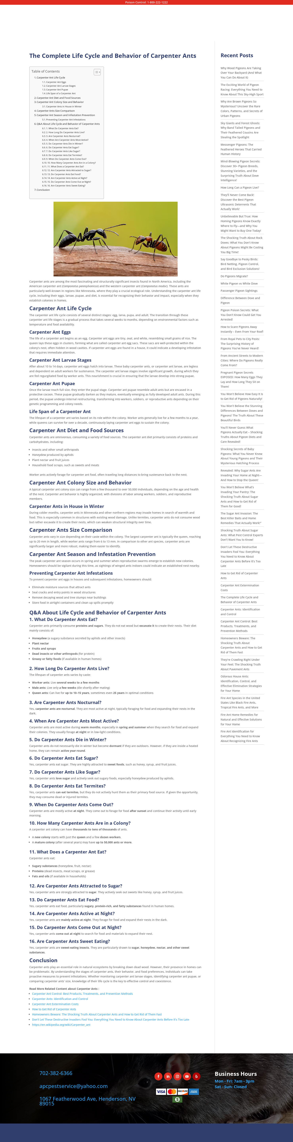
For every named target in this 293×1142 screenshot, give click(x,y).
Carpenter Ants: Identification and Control (60, 999)
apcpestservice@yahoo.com (73, 1086)
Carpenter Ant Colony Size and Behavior (60, 102)
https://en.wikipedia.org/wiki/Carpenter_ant (61, 1025)
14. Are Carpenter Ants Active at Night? (67, 177)
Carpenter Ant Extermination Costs (55, 1004)
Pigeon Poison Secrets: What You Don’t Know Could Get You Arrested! (241, 315)
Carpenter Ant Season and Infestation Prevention (66, 115)
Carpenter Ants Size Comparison (56, 110)
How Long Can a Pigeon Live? (240, 187)
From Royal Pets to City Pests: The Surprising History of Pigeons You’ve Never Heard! (240, 343)
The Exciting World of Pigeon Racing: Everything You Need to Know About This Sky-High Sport (242, 89)
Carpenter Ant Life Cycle (51, 77)
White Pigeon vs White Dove (239, 283)
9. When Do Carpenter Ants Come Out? (66, 158)
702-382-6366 (55, 1073)
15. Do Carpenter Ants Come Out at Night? (69, 181)
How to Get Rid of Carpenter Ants (54, 1009)
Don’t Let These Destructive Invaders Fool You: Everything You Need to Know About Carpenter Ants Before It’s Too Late (110, 1019)
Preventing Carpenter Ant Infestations (65, 119)
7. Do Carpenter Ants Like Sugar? (63, 151)
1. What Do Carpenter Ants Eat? (62, 128)
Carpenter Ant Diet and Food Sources (58, 98)
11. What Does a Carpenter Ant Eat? (65, 166)
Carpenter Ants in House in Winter (64, 106)
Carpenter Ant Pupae (57, 89)
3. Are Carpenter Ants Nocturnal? (63, 136)
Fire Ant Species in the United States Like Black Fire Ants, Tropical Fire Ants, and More (240, 702)
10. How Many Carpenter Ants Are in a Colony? (71, 162)
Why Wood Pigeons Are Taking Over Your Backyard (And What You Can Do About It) (241, 72)
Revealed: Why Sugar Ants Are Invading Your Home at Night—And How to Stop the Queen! (241, 475)
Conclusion (43, 190)
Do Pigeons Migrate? (235, 276)
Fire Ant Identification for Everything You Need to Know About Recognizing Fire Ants (240, 736)
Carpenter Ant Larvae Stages (61, 85)
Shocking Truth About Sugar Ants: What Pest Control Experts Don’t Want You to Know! (242, 535)
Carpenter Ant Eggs (56, 81)
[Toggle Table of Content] (95, 72)
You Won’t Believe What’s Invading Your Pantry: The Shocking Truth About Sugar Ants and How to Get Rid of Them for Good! (239, 496)
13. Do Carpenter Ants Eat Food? (64, 174)
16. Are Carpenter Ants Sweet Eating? (66, 185)
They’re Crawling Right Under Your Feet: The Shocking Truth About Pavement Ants (241, 664)
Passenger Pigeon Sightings (239, 291)
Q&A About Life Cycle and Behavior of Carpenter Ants (68, 124)
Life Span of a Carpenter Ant (61, 93)
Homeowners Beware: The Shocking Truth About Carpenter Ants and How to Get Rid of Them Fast (97, 1014)
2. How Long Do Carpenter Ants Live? (65, 132)
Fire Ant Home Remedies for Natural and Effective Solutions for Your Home (241, 719)
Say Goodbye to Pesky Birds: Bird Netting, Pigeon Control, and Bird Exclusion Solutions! (240, 264)
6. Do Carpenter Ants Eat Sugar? (62, 147)
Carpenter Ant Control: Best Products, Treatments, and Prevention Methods (82, 994)
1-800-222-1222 (157, 2)
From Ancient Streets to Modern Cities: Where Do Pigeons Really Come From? (242, 360)
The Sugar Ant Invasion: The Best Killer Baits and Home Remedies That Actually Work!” (241, 518)
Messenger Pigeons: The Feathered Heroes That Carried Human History (241, 149)
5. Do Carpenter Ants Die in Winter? (64, 143)
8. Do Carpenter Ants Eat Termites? (64, 155)
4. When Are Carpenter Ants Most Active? (67, 139)
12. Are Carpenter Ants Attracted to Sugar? (69, 170)
